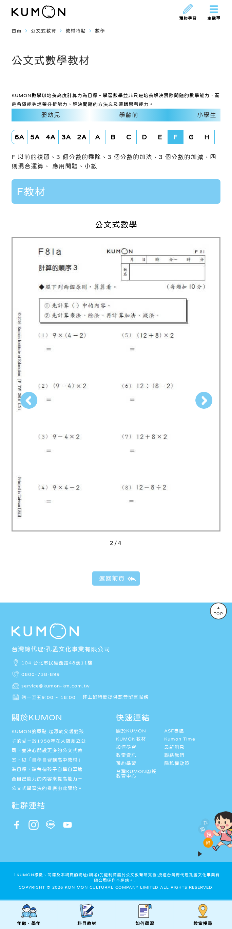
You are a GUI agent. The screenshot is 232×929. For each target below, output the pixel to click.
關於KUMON (131, 730)
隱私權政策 (177, 763)
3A (66, 137)
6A (19, 137)
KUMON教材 (131, 739)
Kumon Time (179, 739)
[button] (28, 400)
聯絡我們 (174, 755)
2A (82, 137)
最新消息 (174, 747)
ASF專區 (174, 730)
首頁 (17, 30)
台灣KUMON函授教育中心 (136, 773)
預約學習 (126, 763)
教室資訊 (126, 755)
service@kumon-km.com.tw (55, 685)
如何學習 (126, 747)
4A (51, 137)
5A (35, 137)
